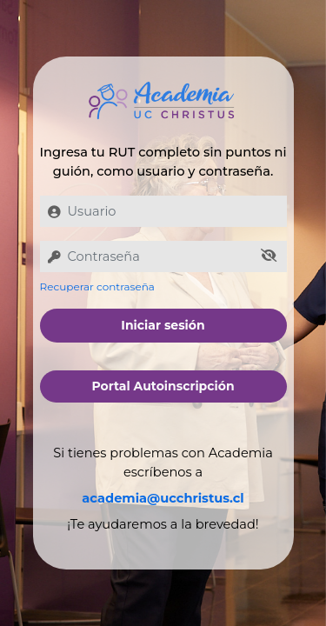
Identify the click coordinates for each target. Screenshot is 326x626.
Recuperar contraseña (97, 286)
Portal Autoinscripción (162, 386)
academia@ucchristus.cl (162, 498)
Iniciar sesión (162, 325)
